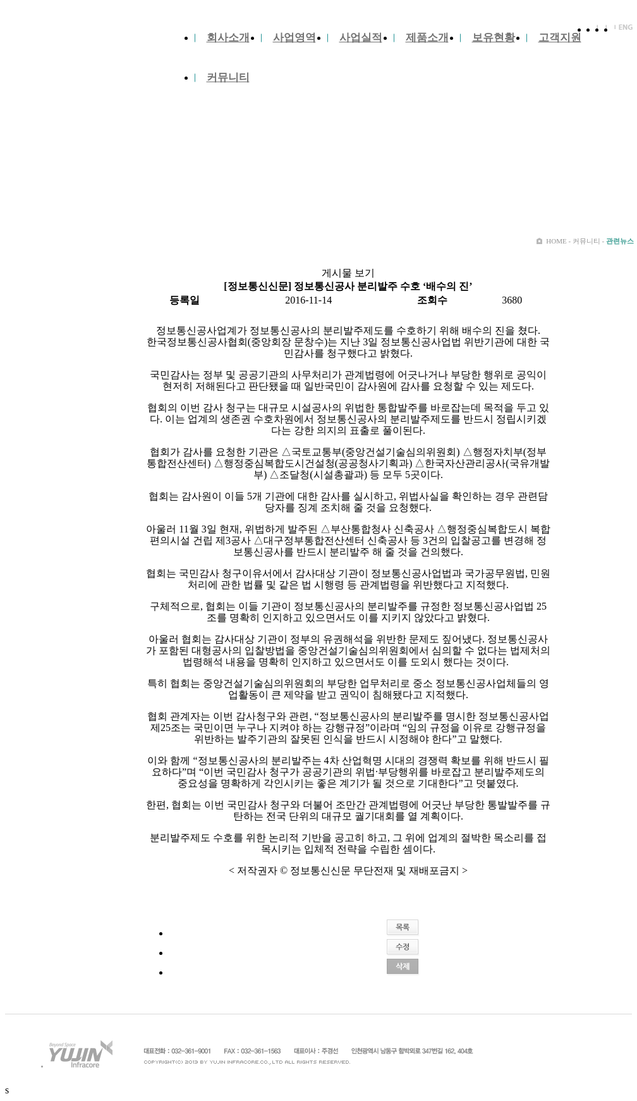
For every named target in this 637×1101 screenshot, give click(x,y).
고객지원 (559, 38)
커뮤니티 (228, 77)
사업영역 (294, 38)
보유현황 (493, 38)
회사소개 (228, 38)
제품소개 (427, 38)
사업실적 (360, 38)
